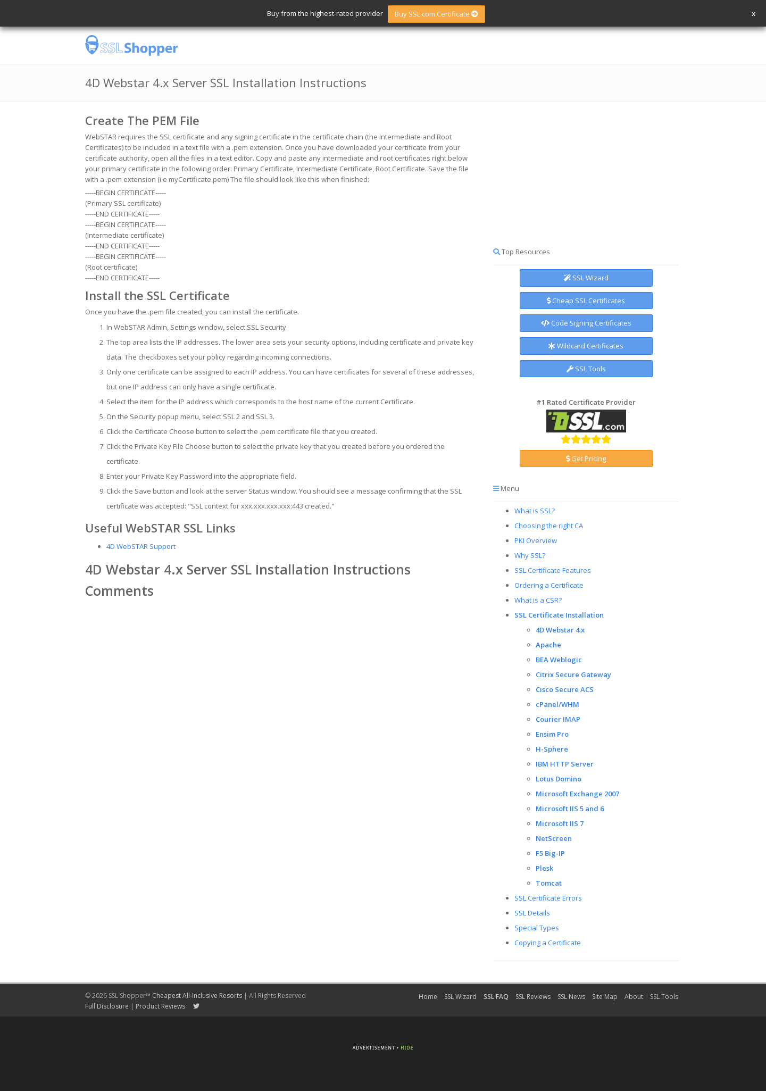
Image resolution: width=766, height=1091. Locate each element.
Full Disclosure (107, 1006)
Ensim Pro (552, 734)
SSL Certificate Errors (548, 898)
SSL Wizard (586, 277)
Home (428, 996)
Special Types (536, 927)
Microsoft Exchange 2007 (577, 793)
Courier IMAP (558, 719)
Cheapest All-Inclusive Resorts (197, 995)
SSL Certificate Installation (559, 615)
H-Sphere (552, 749)
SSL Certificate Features (552, 570)
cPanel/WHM (557, 704)
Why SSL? (529, 555)
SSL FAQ (496, 996)
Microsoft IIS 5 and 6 (570, 808)
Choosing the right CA (548, 525)
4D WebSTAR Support (141, 546)
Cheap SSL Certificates (586, 300)
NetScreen (554, 838)
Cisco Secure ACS (565, 689)
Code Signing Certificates (586, 323)
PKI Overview (535, 540)
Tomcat (549, 883)
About (634, 996)
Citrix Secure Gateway (573, 674)
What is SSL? (534, 510)
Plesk (544, 868)
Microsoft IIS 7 (560, 823)
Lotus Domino (558, 779)
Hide (407, 1048)
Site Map (605, 996)
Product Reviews (160, 1006)
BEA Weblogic (559, 659)
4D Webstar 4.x (560, 630)
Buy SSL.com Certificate (436, 14)
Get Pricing (586, 458)
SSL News (571, 996)
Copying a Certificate (547, 942)
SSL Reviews (533, 996)
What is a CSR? (538, 600)
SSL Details (532, 913)
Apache (548, 644)
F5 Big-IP (550, 853)
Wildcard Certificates (585, 346)
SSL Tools (586, 368)
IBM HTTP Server (565, 764)
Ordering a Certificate (549, 585)
